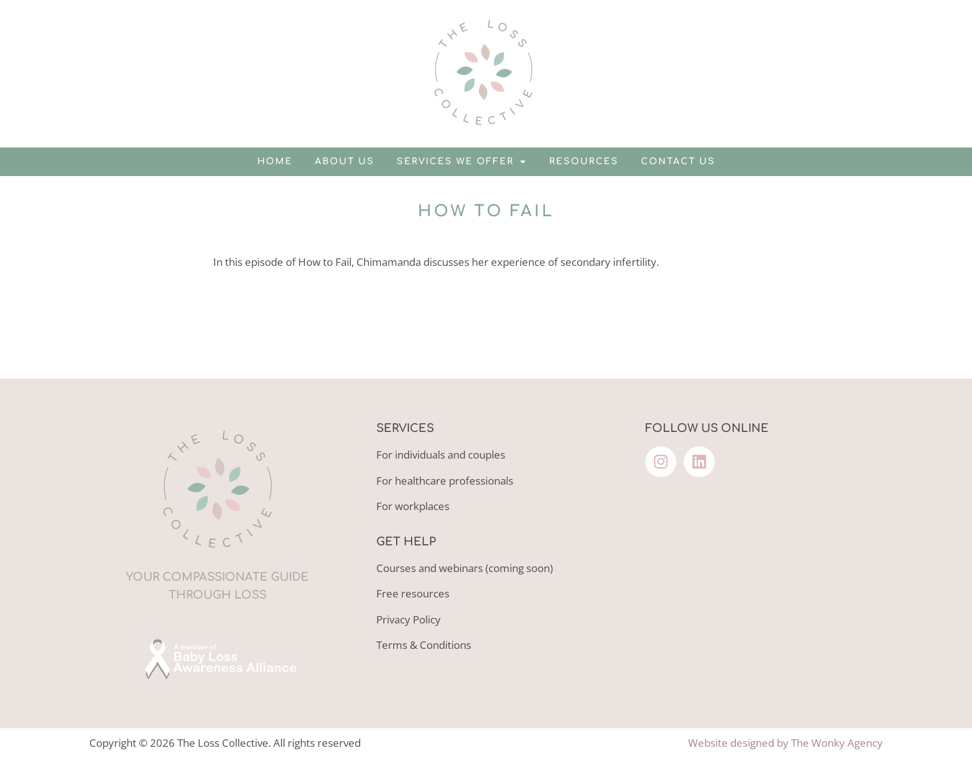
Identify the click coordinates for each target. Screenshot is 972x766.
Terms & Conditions (423, 645)
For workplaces (412, 506)
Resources (584, 161)
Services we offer (462, 161)
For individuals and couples (440, 454)
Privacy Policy (408, 619)
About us (344, 161)
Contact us (678, 161)
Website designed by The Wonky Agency (785, 743)
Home (275, 161)
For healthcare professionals (444, 480)
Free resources (412, 593)
